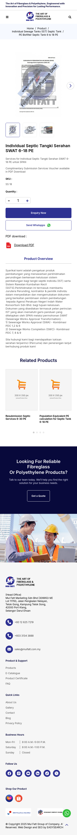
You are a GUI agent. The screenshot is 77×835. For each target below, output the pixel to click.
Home (30, 28)
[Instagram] (18, 773)
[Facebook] (9, 773)
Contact (10, 712)
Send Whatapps (38, 225)
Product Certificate (17, 678)
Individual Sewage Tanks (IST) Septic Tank (36, 31)
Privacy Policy (14, 723)
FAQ (8, 683)
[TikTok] (47, 773)
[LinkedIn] (37, 773)
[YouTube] (28, 773)
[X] (56, 773)
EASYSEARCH (55, 827)
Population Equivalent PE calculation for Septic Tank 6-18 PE (55, 418)
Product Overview (38, 259)
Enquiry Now (38, 212)
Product (41, 28)
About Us (11, 702)
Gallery (10, 707)
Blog (8, 718)
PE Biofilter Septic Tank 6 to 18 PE (38, 34)
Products (11, 667)
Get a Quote (38, 495)
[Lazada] (9, 798)
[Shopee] (18, 798)
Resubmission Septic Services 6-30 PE (18, 417)
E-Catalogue (13, 673)
